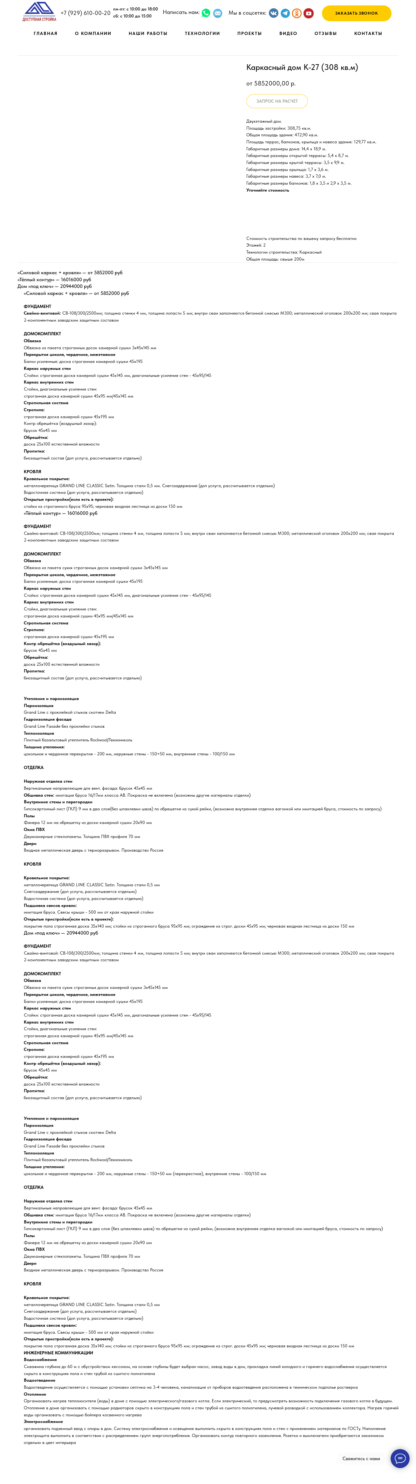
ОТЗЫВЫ (326, 33)
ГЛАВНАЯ (46, 33)
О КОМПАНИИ (93, 33)
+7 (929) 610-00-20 (85, 13)
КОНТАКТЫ (368, 33)
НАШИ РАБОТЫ (148, 33)
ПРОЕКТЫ (249, 33)
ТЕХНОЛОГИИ (202, 33)
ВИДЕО (288, 33)
